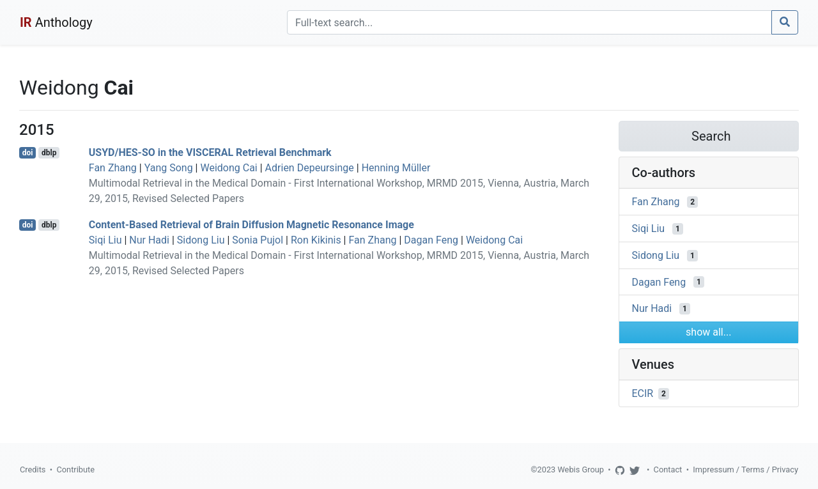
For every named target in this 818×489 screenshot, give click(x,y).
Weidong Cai (228, 168)
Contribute (75, 469)
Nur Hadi (149, 240)
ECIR (643, 393)
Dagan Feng (431, 240)
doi (27, 152)
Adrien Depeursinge (309, 168)
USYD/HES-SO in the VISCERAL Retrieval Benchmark (210, 152)
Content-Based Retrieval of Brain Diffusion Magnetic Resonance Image (251, 225)
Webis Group (580, 469)
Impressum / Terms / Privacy (745, 469)
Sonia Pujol (257, 240)
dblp (49, 152)
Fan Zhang (113, 168)
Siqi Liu (105, 240)
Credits (32, 469)
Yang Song (168, 168)
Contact (668, 469)
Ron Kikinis (316, 240)
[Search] (529, 22)
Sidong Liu (201, 240)
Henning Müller (396, 168)
